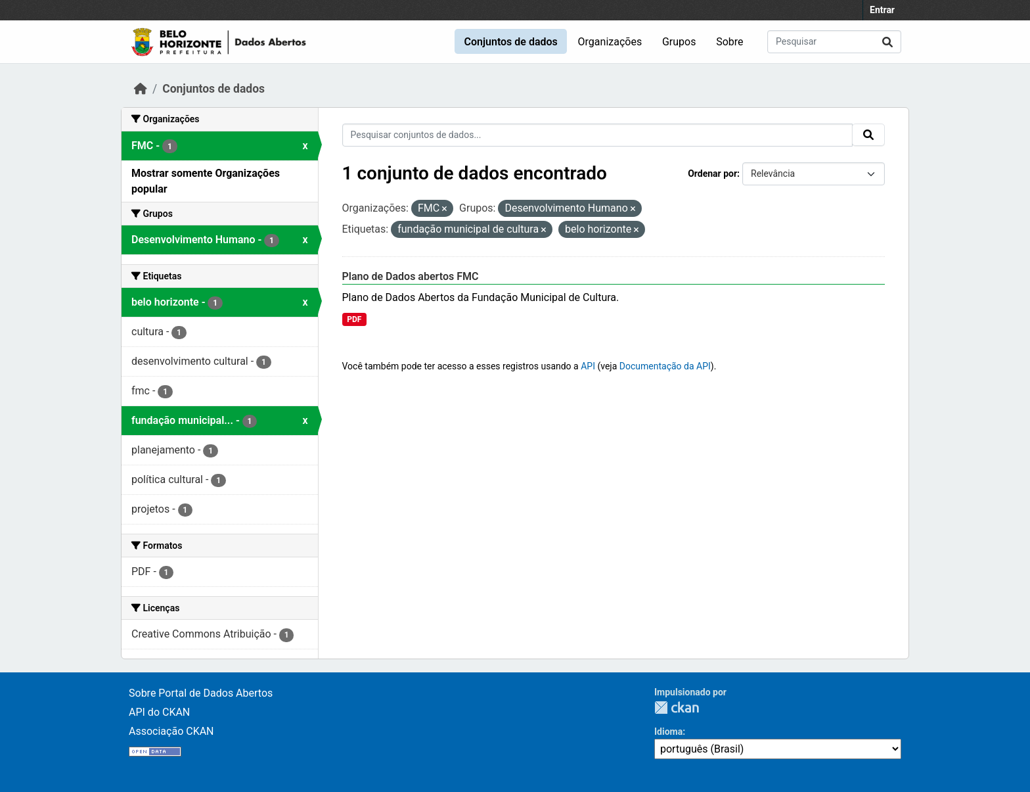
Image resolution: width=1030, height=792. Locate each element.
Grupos (679, 41)
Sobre (729, 41)
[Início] (140, 88)
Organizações (610, 41)
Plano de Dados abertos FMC (410, 276)
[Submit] (887, 41)
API (588, 366)
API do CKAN (159, 712)
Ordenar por (712, 173)
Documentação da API (665, 366)
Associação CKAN (171, 731)
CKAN (676, 707)
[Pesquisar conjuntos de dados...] (834, 41)
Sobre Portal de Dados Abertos (201, 693)
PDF (354, 319)
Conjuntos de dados (510, 41)
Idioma (668, 731)
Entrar (882, 10)
